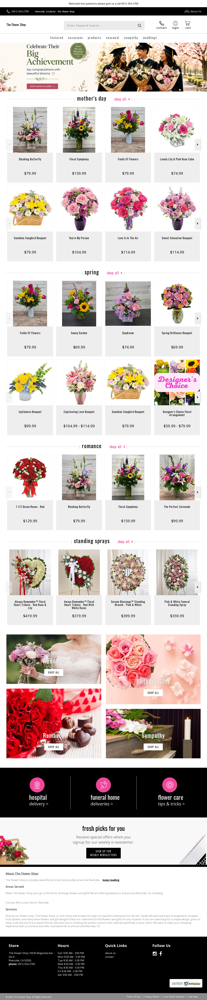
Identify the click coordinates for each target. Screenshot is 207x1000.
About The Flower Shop (22, 873)
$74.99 (177, 173)
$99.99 (30, 425)
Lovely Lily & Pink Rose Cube (177, 159)
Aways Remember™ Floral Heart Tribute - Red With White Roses (79, 605)
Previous (9, 144)
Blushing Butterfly (30, 159)
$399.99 (128, 615)
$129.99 (30, 520)
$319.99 (79, 615)
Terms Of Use (134, 996)
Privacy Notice (152, 996)
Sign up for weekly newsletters (103, 853)
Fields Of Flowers (128, 159)
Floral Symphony (79, 159)
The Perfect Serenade (177, 507)
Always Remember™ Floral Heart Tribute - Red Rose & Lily (30, 605)
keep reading (111, 880)
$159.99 (79, 173)
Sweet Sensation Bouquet (177, 238)
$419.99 (30, 615)
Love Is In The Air (128, 238)
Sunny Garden (79, 333)
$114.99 (128, 252)
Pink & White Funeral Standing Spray (177, 603)
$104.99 (79, 252)
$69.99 (79, 347)
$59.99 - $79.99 (177, 425)
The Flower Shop (16, 24)
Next (198, 144)
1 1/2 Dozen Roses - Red (30, 507)
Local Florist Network (174, 996)
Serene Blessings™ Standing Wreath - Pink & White (128, 603)
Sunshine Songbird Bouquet (30, 238)
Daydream (128, 333)
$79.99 (30, 173)
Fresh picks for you (103, 834)
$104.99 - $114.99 (79, 425)
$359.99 (177, 615)
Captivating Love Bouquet (79, 412)
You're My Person (79, 238)
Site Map (193, 996)
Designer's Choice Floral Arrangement (177, 413)
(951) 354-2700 (20, 11)
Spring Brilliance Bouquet (177, 333)
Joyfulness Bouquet (30, 412)
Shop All (120, 99)
